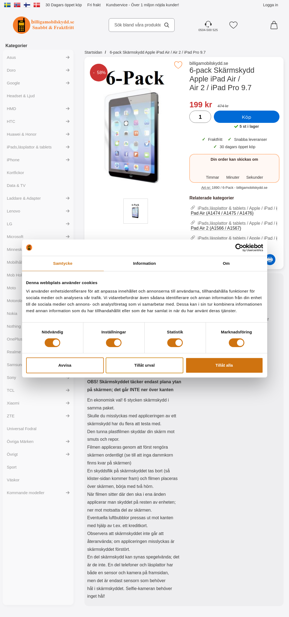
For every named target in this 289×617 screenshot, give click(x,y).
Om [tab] (226, 263)
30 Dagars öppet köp (63, 5)
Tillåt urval (144, 365)
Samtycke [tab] (62, 263)
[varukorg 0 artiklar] (275, 25)
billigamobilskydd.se (208, 63)
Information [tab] (144, 263)
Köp (246, 117)
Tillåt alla (224, 365)
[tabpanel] (134, 441)
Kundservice (116, 5)
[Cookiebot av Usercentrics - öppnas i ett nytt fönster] (239, 248)
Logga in (270, 5)
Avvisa (64, 365)
